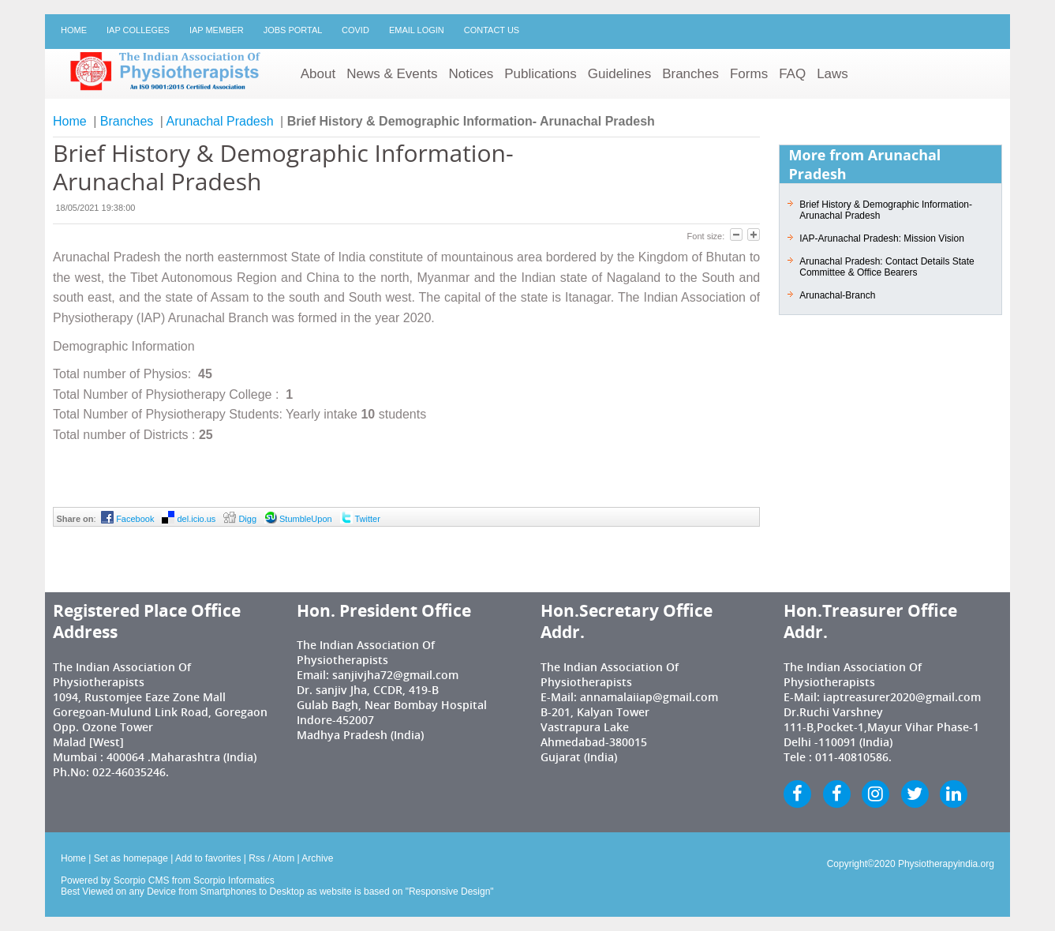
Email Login (416, 30)
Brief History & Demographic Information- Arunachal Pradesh (885, 210)
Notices (470, 73)
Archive (317, 858)
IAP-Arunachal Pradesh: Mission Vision (881, 238)
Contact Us (491, 30)
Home (74, 30)
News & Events (391, 73)
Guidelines (619, 73)
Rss (257, 858)
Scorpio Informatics (234, 880)
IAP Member (216, 30)
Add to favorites (208, 858)
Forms (749, 73)
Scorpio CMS (142, 880)
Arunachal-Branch (837, 295)
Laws (832, 73)
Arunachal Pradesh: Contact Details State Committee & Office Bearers (886, 267)
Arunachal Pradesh (220, 121)
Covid (355, 30)
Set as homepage (131, 858)
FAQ (792, 73)
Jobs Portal (293, 30)
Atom (283, 858)
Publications (540, 73)
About (318, 73)
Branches (690, 73)
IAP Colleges (138, 30)
